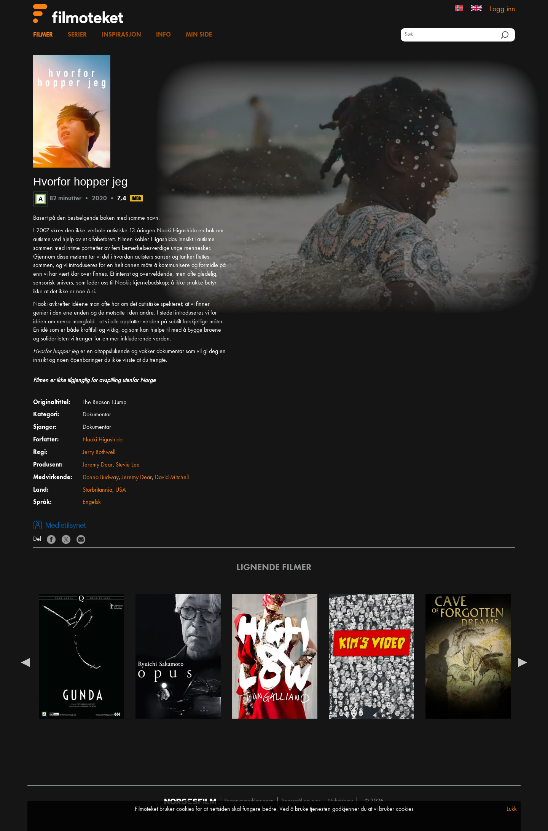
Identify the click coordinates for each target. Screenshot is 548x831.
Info (163, 35)
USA (120, 490)
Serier (77, 35)
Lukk (512, 809)
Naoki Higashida (103, 440)
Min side (199, 35)
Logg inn (502, 9)
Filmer (43, 35)
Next (522, 661)
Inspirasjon (121, 35)
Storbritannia (97, 490)
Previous (25, 661)
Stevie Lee (128, 465)
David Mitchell (172, 478)
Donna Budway (101, 478)
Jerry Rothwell (99, 452)
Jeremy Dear (98, 465)
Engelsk (92, 502)
